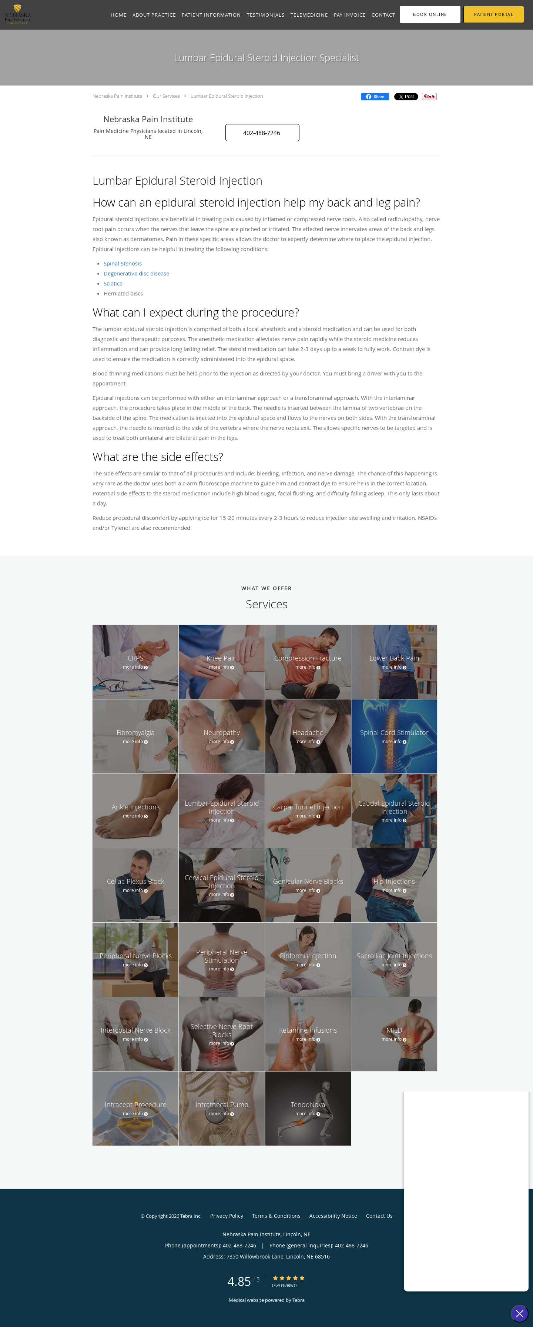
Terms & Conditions (276, 1215)
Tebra (298, 1300)
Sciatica (113, 283)
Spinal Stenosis (123, 263)
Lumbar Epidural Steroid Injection (227, 96)
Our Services (166, 96)
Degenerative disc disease (136, 273)
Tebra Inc (190, 1216)
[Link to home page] (16, 14)
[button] (430, 14)
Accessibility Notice (333, 1215)
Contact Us (379, 1215)
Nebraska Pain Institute (117, 96)
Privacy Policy (226, 1215)
